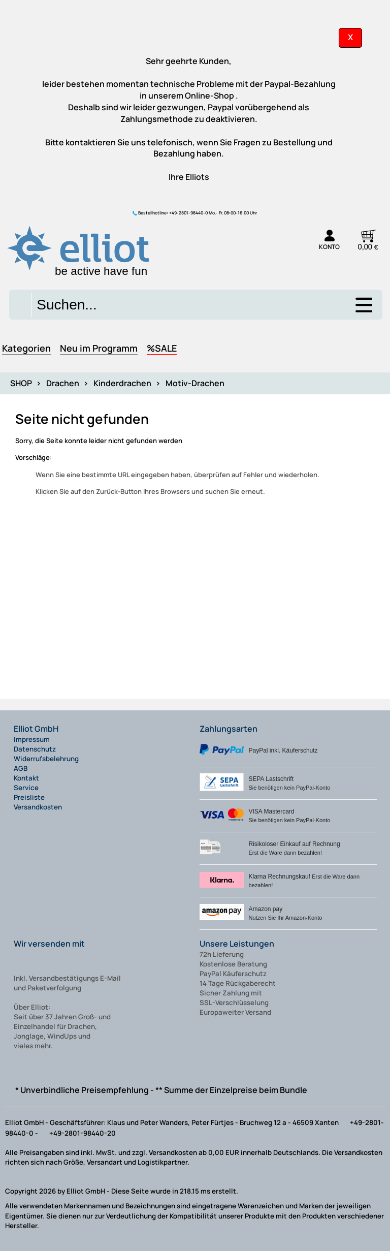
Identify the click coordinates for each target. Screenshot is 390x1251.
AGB (20, 768)
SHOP (21, 383)
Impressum (32, 739)
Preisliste (29, 797)
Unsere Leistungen (237, 943)
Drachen (62, 383)
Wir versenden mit (49, 943)
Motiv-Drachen (195, 383)
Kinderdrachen (122, 383)
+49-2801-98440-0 (188, 213)
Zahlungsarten (228, 728)
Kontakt (26, 778)
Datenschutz (35, 749)
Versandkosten (38, 806)
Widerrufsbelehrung (46, 758)
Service (26, 787)
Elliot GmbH (36, 728)
